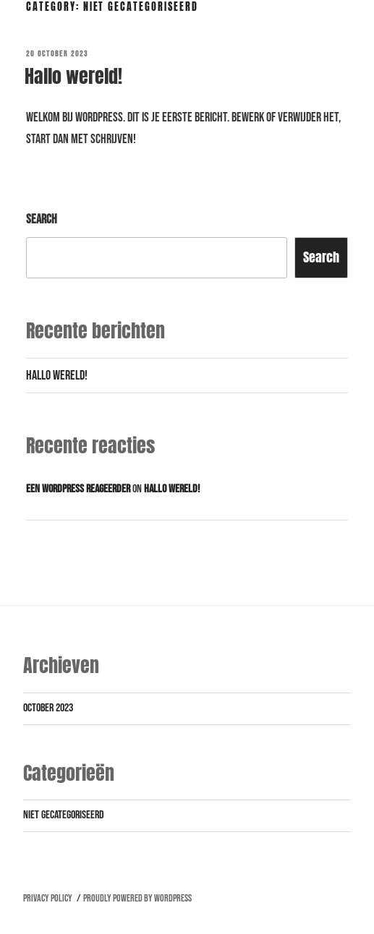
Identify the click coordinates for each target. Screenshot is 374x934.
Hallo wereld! (73, 75)
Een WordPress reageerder (78, 489)
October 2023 (48, 708)
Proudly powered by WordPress (137, 898)
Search (41, 219)
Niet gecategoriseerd (63, 815)
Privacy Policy (47, 898)
